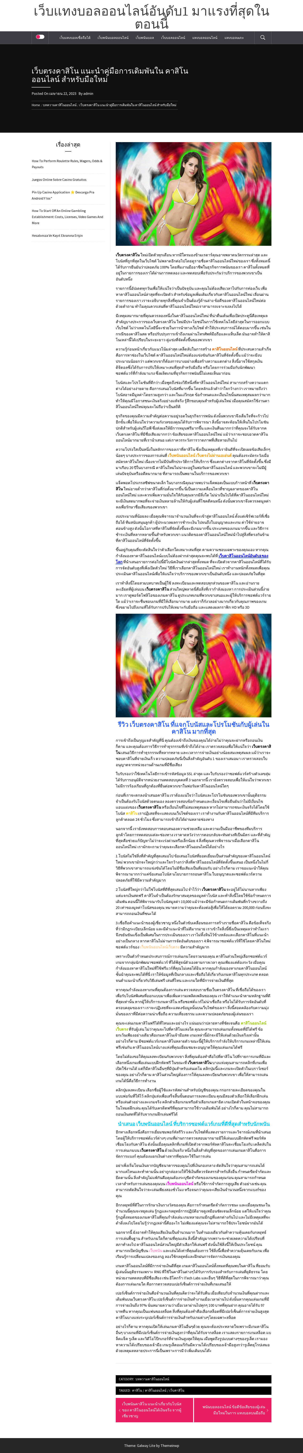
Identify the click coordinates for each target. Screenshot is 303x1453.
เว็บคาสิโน (176, 1390)
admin (88, 93)
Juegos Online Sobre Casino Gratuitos (59, 179)
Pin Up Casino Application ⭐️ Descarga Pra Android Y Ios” (63, 195)
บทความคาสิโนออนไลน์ (152, 1379)
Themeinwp (170, 1445)
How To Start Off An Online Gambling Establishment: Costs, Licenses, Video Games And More (67, 217)
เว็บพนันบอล (145, 38)
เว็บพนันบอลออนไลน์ (113, 38)
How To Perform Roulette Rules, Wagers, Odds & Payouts (67, 164)
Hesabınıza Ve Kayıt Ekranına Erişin (57, 235)
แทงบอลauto (234, 38)
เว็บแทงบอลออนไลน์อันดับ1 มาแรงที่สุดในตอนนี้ (151, 18)
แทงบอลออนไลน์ (204, 38)
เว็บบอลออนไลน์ (173, 38)
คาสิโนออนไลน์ (155, 1390)
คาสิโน (137, 1390)
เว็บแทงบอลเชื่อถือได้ (75, 38)
